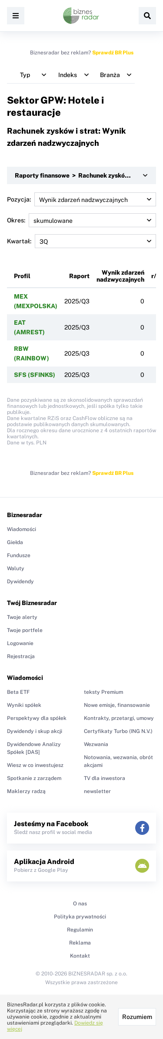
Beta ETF (18, 692)
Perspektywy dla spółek (37, 718)
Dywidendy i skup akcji (34, 731)
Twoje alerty (22, 617)
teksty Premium (103, 692)
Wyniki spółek (24, 705)
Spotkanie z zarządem (34, 778)
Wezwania (96, 744)
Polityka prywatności (80, 917)
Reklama (80, 943)
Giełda (15, 542)
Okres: (81, 220)
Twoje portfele (25, 630)
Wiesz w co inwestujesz (35, 765)
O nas (80, 904)
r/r (155, 275)
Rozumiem (137, 1016)
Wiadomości (21, 529)
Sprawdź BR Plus (112, 53)
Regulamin (80, 930)
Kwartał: (81, 241)
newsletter (97, 791)
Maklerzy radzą (26, 791)
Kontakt (80, 956)
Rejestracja (21, 656)
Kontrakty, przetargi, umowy (119, 718)
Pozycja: (81, 199)
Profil (22, 275)
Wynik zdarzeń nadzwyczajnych (120, 276)
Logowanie (20, 643)
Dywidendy (20, 581)
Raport (79, 275)
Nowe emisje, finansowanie (117, 705)
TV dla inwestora (104, 778)
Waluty (15, 568)
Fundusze (18, 555)
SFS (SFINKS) (34, 374)
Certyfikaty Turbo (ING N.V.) (118, 731)
